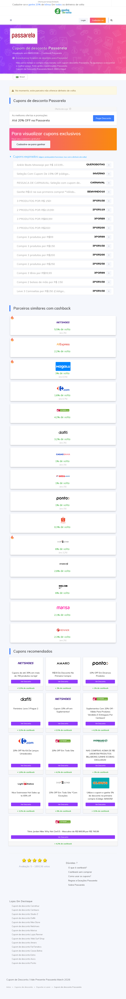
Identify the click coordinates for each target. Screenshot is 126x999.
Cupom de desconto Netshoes (25, 926)
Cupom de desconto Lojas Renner (27, 934)
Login (83, 20)
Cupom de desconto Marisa (24, 930)
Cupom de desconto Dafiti (23, 918)
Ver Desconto (26, 681)
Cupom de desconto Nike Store (26, 922)
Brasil (20, 77)
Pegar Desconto (103, 118)
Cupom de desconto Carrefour (25, 906)
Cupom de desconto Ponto (24, 963)
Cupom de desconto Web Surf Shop (28, 938)
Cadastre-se (98, 20)
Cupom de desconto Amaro (24, 942)
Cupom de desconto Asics (23, 959)
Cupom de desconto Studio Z (25, 914)
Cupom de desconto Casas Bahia (27, 951)
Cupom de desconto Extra (23, 955)
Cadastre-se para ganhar (31, 144)
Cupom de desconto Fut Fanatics (26, 947)
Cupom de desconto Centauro (25, 910)
